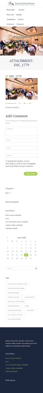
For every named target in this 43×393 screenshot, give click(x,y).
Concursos (10, 24)
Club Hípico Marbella (11, 228)
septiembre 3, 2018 (11, 103)
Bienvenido (10, 10)
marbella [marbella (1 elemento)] (27, 306)
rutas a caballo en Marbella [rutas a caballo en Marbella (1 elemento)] (14, 319)
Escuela (21, 10)
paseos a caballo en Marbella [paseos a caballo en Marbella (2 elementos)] (14, 310)
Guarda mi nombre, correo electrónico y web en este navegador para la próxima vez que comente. (21, 163)
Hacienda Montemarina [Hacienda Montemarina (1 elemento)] (13, 306)
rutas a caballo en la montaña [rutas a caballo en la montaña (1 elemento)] (15, 314)
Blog (7, 193)
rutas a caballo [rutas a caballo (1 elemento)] (30, 310)
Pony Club (10, 15)
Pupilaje (19, 15)
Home (16, 43)
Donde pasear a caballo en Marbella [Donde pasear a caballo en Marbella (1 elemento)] (16, 301)
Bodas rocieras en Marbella (13, 215)
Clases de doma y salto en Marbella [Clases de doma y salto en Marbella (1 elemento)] (16, 288)
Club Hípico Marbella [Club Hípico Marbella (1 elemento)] (30, 297)
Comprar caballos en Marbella (14, 225)
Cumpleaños (11, 19)
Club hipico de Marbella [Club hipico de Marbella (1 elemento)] (13, 292)
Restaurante (23, 43)
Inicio (7, 218)
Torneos (21, 19)
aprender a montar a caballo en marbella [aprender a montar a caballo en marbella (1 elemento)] (17, 284)
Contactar (20, 24)
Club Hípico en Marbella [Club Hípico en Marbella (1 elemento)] (13, 297)
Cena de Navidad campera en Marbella (17, 222)
